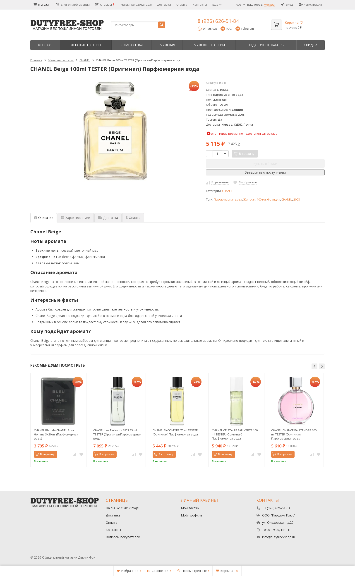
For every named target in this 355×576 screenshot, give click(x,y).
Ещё (216, 4)
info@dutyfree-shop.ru (278, 537)
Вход (287, 4)
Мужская (167, 45)
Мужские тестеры (209, 45)
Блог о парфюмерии (73, 4)
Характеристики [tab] (75, 217)
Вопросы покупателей (123, 537)
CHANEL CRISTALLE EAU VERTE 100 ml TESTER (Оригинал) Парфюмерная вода (235, 434)
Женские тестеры (86, 45)
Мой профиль (191, 515)
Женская (45, 45)
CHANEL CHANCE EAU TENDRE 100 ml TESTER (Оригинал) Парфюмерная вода (294, 434)
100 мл (261, 199)
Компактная (132, 45)
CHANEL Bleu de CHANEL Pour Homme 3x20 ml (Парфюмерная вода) (56, 434)
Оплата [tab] (133, 217)
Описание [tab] (43, 217)
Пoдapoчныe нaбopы (265, 45)
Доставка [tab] (108, 217)
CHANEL (227, 191)
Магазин (41, 4)
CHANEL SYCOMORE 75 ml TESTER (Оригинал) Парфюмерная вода (175, 432)
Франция (273, 199)
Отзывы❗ (105, 4)
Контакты (200, 4)
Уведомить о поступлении (265, 172)
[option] (58, 420)
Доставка (164, 4)
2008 (296, 199)
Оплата (181, 4)
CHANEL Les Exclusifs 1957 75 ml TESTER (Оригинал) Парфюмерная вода (117, 434)
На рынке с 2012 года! (136, 4)
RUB (240, 4)
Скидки (310, 45)
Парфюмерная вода (228, 199)
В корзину (45, 454)
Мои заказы (190, 508)
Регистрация (310, 4)
